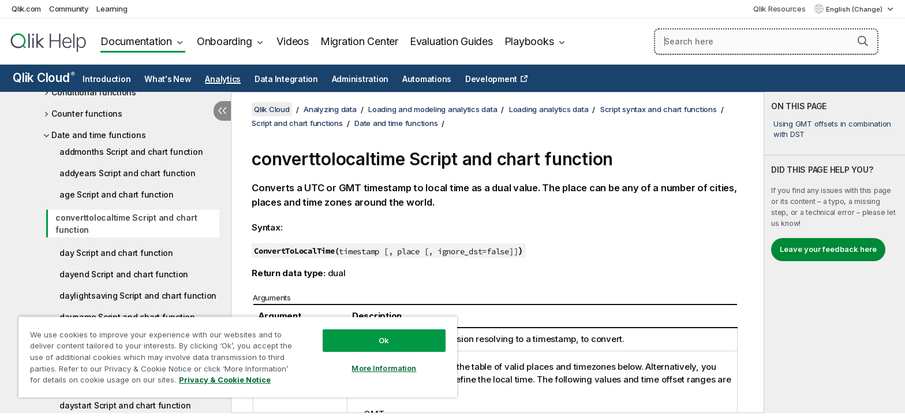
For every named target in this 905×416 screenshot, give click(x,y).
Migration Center (359, 41)
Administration (360, 79)
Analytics (223, 79)
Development (491, 79)
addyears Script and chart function (127, 173)
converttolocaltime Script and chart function (126, 224)
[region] (237, 357)
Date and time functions (98, 135)
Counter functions (86, 113)
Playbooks (529, 41)
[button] (863, 41)
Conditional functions (93, 92)
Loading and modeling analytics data (432, 109)
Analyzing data (330, 109)
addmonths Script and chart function (131, 152)
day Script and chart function (116, 253)
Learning (111, 8)
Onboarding (224, 41)
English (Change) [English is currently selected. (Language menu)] (855, 9)
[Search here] (766, 41)
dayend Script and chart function (123, 274)
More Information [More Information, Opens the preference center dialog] (383, 368)
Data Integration (286, 79)
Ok (384, 340)
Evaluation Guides (451, 41)
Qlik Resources (779, 8)
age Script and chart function (116, 194)
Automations (426, 79)
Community (69, 8)
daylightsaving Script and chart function (137, 295)
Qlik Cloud (44, 77)
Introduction (106, 79)
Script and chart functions (297, 123)
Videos (292, 41)
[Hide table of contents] (222, 111)
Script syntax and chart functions (658, 109)
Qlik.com (26, 8)
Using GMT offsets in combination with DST (832, 129)
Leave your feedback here (828, 249)
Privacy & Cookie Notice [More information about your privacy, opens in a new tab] (225, 379)
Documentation (136, 41)
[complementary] (834, 252)
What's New (168, 79)
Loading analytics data (549, 109)
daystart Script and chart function (125, 405)
